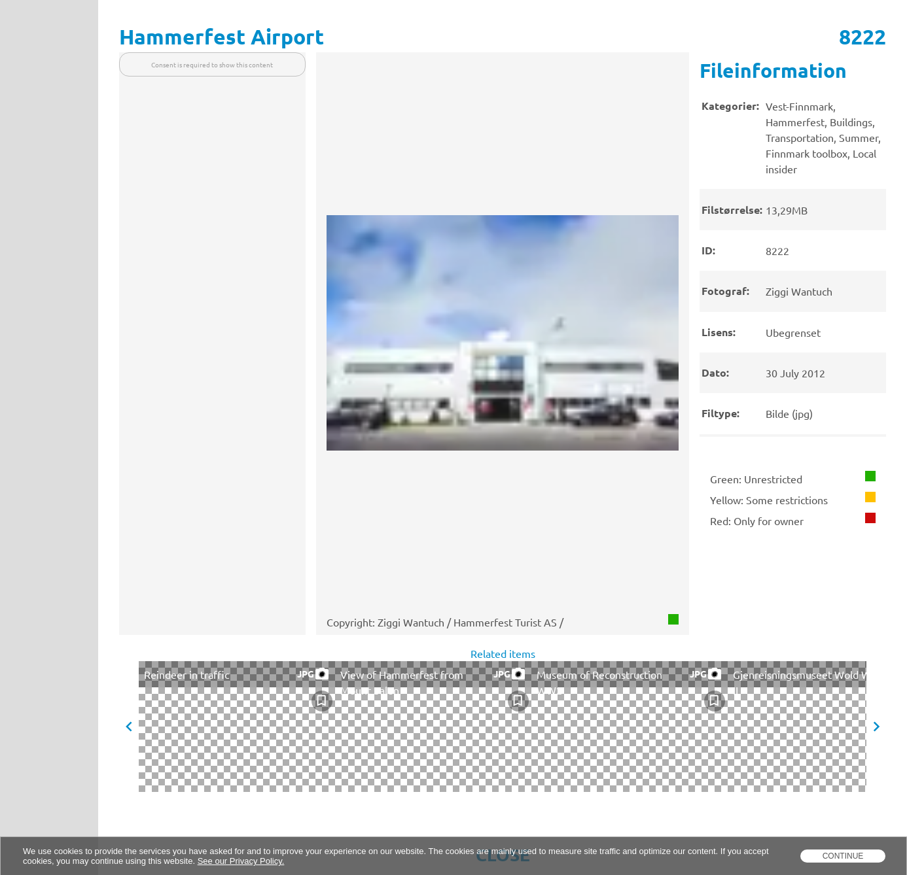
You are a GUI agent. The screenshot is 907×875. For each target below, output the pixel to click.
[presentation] (793, 256)
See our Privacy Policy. (241, 861)
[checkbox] (321, 701)
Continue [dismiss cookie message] (843, 856)
